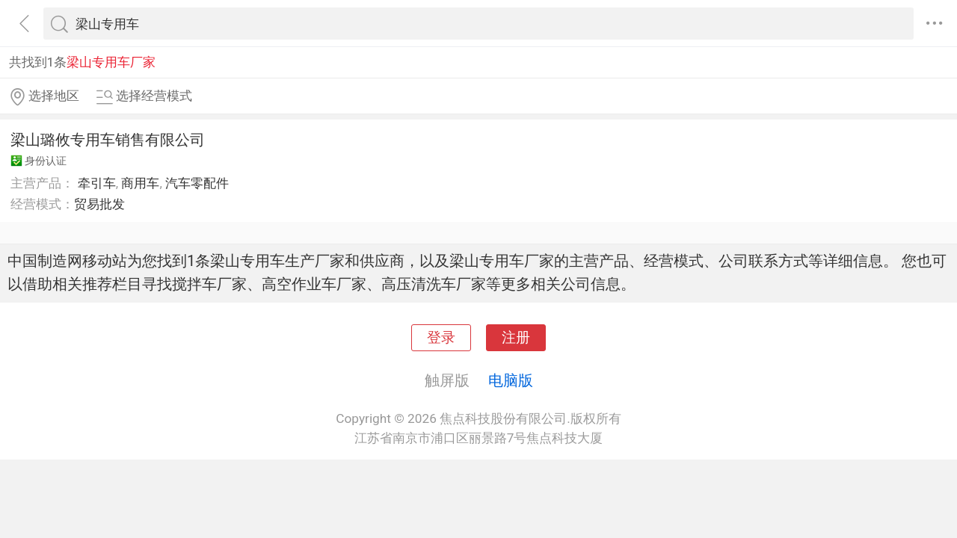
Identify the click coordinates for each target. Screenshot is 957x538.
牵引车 (97, 183)
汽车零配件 (197, 183)
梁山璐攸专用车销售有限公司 (107, 140)
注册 (516, 338)
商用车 (140, 183)
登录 (441, 338)
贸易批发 (99, 204)
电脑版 (510, 380)
